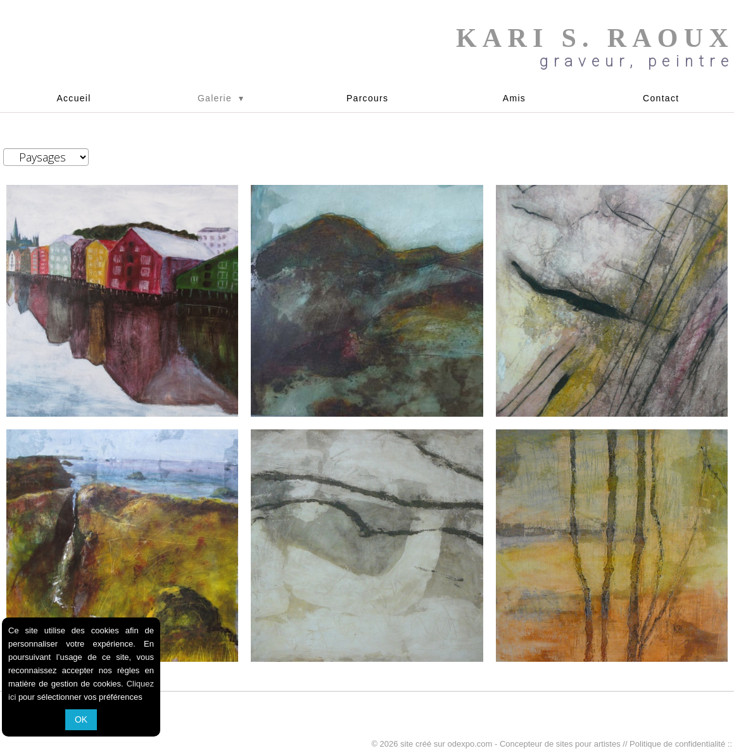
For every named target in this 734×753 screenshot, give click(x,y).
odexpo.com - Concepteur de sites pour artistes (534, 744)
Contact (661, 98)
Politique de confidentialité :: (681, 744)
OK (81, 719)
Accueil (73, 98)
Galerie (221, 98)
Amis (514, 98)
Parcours (367, 98)
